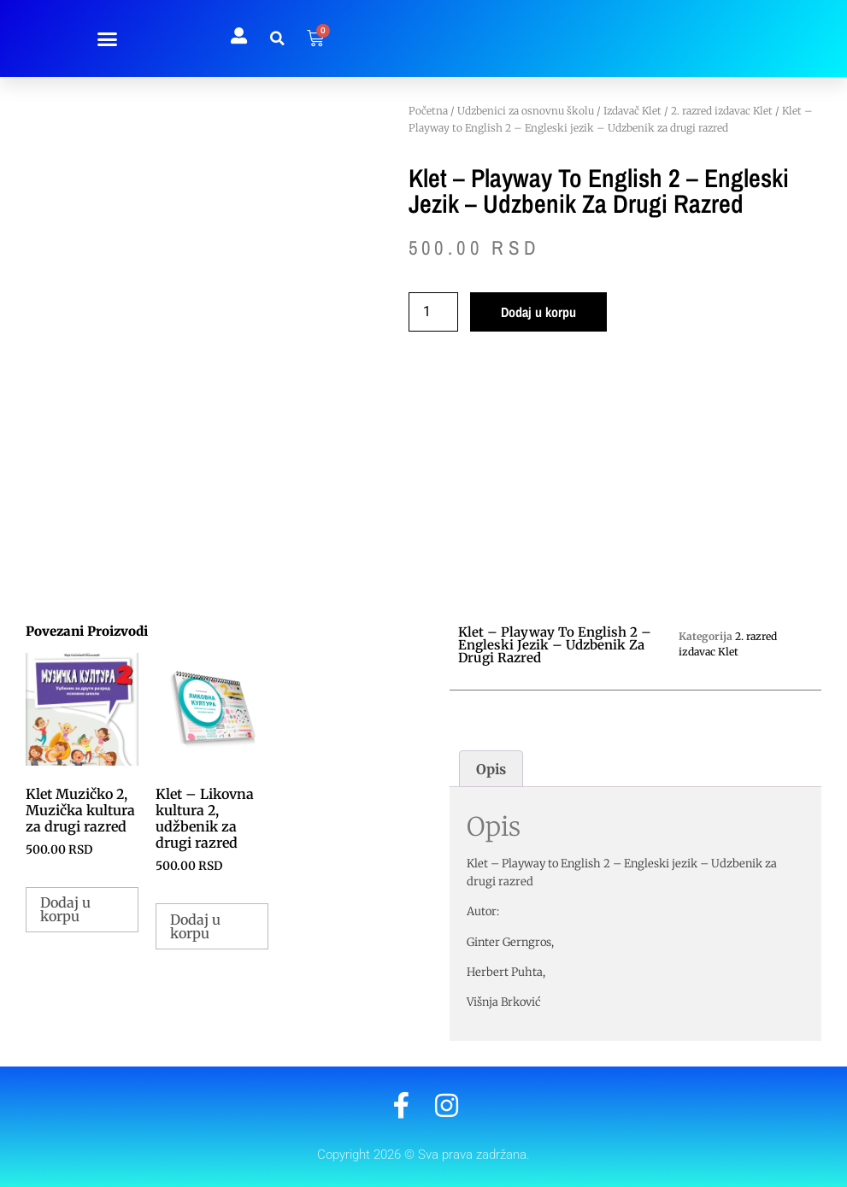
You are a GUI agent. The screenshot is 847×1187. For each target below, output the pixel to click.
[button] (107, 38)
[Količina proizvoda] (433, 312)
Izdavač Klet (632, 110)
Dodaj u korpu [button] (65, 909)
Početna (428, 110)
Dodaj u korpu (538, 312)
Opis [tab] (491, 769)
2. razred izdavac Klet (722, 110)
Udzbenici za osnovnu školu (525, 110)
